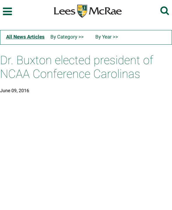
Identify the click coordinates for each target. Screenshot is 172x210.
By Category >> (67, 37)
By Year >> (106, 37)
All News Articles (25, 37)
